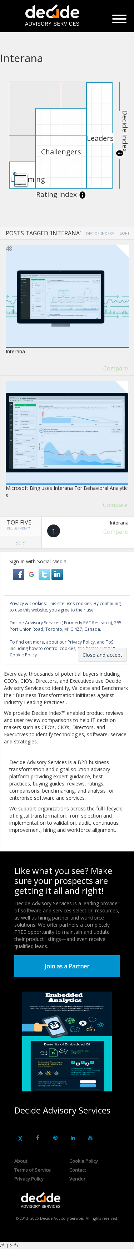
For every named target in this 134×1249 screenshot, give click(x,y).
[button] (19, 573)
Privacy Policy (29, 1179)
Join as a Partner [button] (67, 966)
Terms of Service (32, 1170)
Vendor (77, 1179)
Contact (77, 1170)
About (20, 1161)
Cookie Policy (83, 1161)
